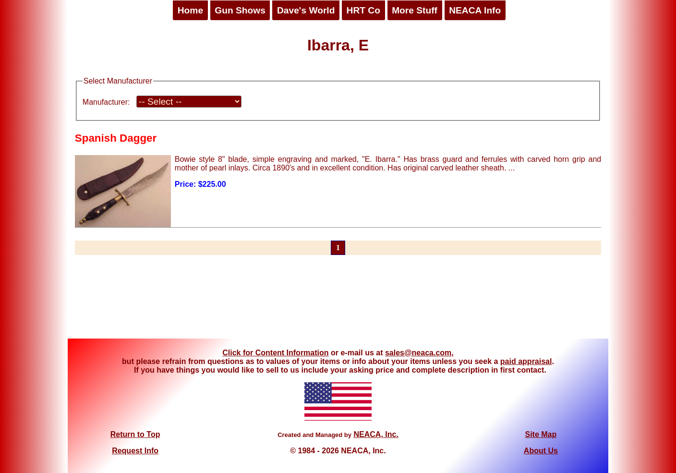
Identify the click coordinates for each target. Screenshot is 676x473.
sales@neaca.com (418, 353)
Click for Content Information (275, 353)
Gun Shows (240, 10)
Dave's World (306, 10)
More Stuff (414, 10)
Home (190, 10)
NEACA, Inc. (375, 434)
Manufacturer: (106, 102)
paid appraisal (526, 361)
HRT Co (363, 10)
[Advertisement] (338, 302)
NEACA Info (475, 10)
